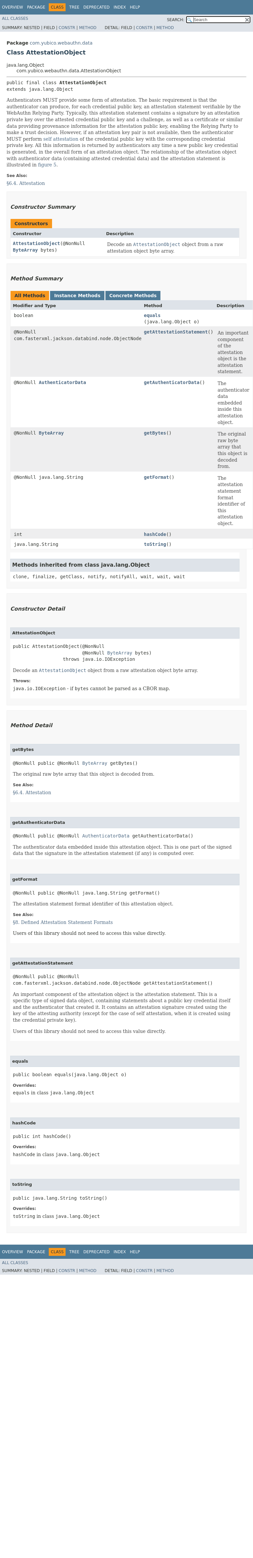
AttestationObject (36, 243)
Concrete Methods (133, 295)
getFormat (156, 477)
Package (36, 7)
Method (88, 27)
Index (120, 7)
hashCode (155, 534)
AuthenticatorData (62, 382)
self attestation (60, 139)
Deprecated (96, 7)
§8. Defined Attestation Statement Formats (63, 922)
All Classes (15, 18)
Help (135, 7)
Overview (12, 7)
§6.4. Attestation (26, 183)
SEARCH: (175, 20)
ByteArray (25, 250)
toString (155, 544)
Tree (74, 7)
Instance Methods (77, 295)
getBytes (155, 433)
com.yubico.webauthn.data (61, 43)
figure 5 (47, 164)
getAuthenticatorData (172, 382)
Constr (67, 27)
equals (152, 315)
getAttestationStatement (176, 332)
